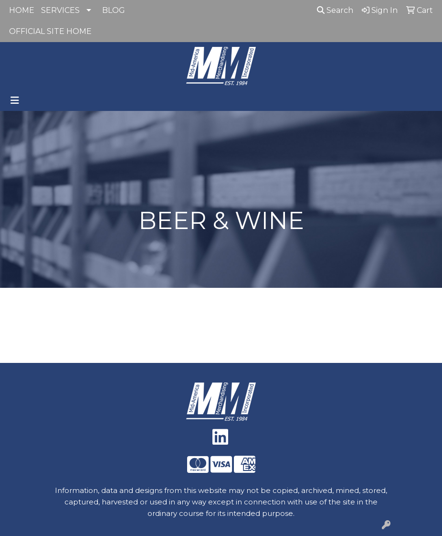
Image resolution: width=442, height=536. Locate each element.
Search (335, 10)
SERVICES (60, 10)
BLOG (113, 10)
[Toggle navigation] (15, 100)
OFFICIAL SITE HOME (50, 31)
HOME (21, 10)
